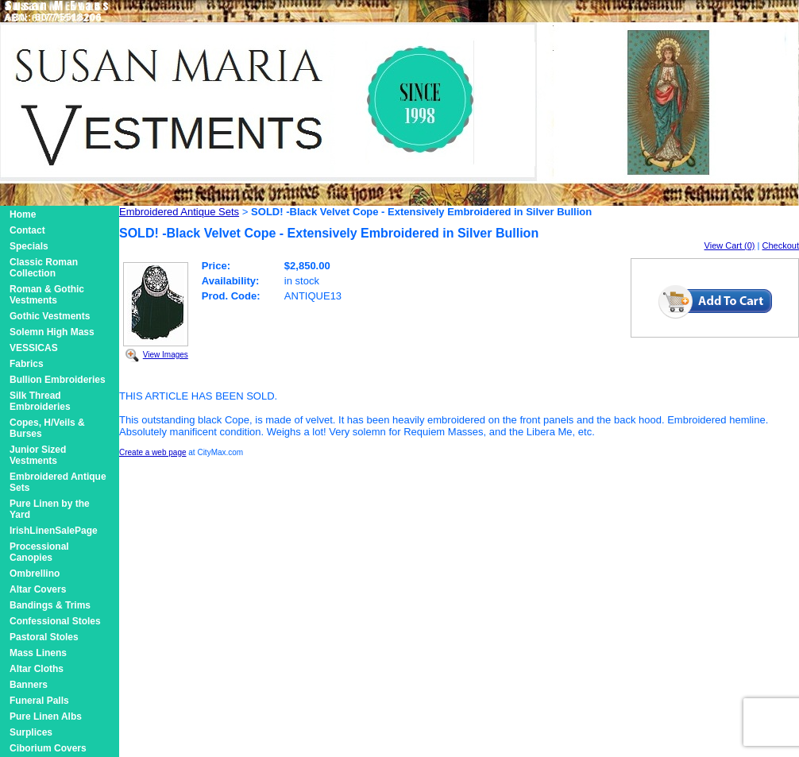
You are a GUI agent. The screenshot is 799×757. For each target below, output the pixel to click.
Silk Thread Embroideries (40, 401)
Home (23, 214)
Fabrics (27, 363)
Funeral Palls (39, 700)
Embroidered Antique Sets (179, 212)
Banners (29, 684)
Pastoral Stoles (44, 637)
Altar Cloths (37, 668)
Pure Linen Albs (46, 716)
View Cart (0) (729, 245)
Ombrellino (35, 573)
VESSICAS (34, 347)
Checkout (780, 245)
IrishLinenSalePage (54, 530)
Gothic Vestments (50, 316)
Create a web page (153, 452)
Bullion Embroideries (58, 379)
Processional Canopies (39, 552)
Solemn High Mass (52, 332)
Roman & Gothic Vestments (47, 295)
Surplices (31, 732)
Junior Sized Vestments (38, 455)
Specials (29, 246)
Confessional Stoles (55, 621)
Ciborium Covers (48, 748)
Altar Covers (38, 589)
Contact (27, 230)
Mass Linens (38, 653)
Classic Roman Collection (44, 268)
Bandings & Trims (50, 605)
